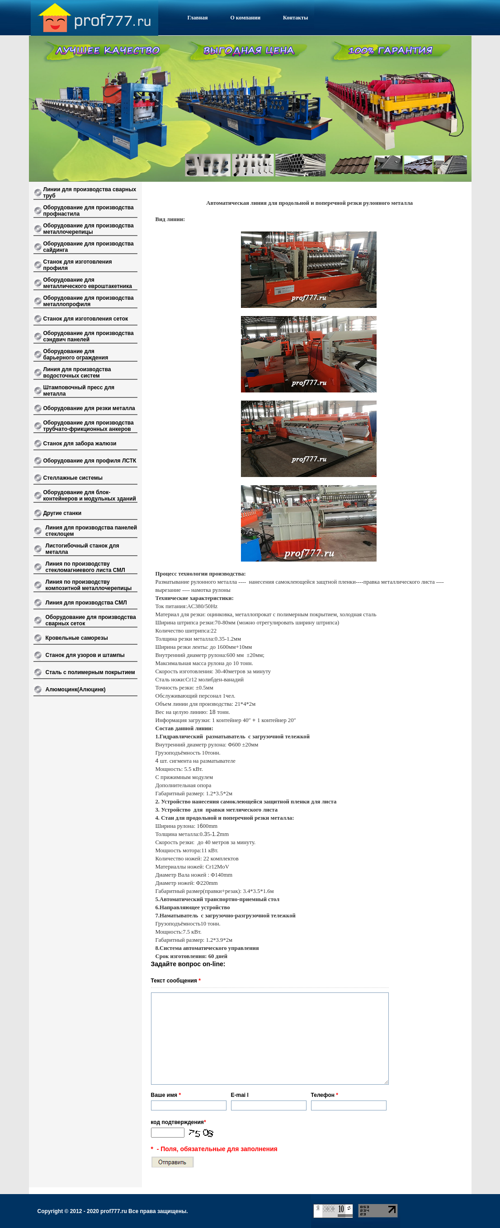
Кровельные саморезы (77, 638)
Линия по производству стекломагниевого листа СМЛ (85, 567)
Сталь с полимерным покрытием (90, 672)
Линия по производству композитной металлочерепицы (89, 585)
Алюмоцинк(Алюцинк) (76, 689)
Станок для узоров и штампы (85, 655)
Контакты (295, 17)
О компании (245, 17)
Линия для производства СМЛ (86, 603)
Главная (198, 17)
